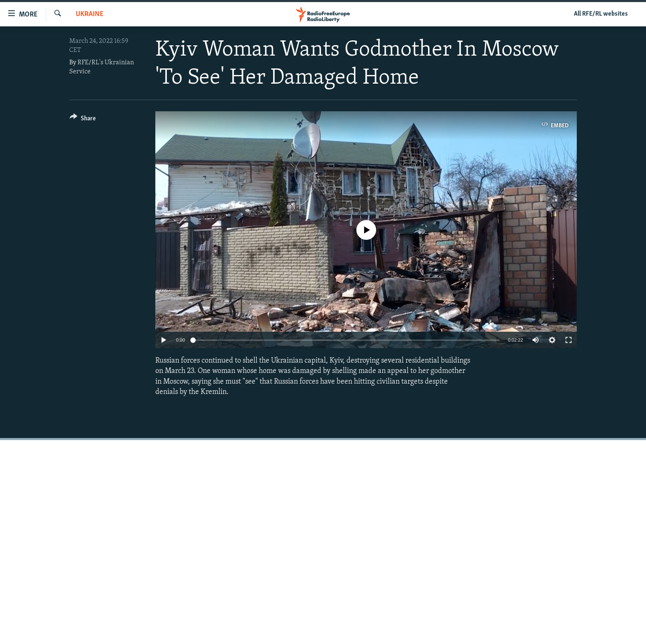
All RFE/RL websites (601, 14)
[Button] (83, 119)
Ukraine (89, 14)
